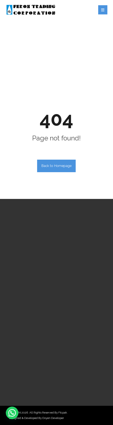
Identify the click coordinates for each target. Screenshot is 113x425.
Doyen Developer (53, 418)
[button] (12, 413)
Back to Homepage (56, 166)
